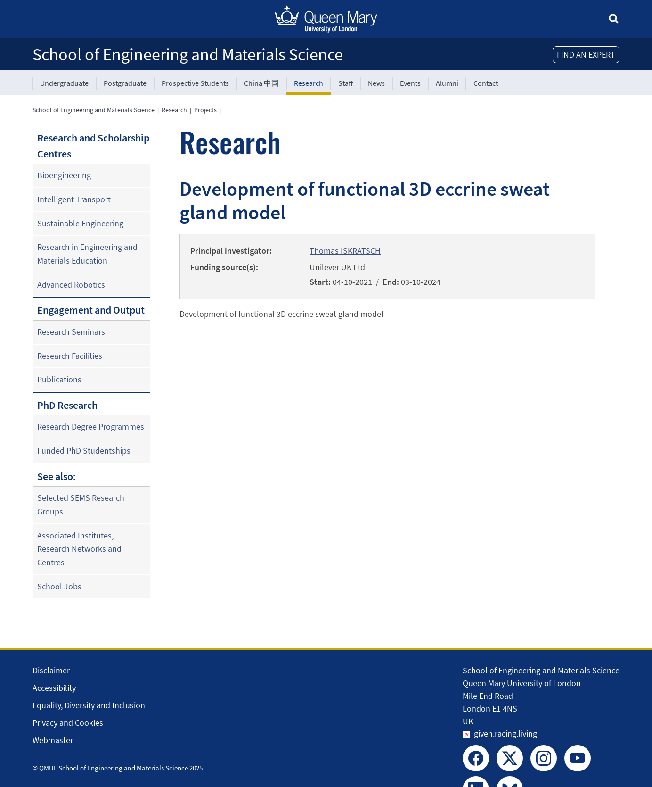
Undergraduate (64, 83)
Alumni (447, 83)
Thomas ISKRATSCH (345, 250)
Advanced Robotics (71, 284)
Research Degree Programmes (90, 426)
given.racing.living (505, 733)
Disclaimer (51, 670)
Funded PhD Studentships (83, 450)
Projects (205, 110)
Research (308, 83)
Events (410, 83)
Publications (59, 379)
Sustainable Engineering (80, 223)
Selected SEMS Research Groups (80, 504)
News (376, 83)
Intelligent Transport (74, 199)
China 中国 (261, 83)
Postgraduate (125, 83)
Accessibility (54, 687)
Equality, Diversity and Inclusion (89, 705)
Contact (485, 83)
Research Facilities (69, 355)
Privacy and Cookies (68, 722)
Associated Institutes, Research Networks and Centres (79, 549)
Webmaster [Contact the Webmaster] (53, 740)
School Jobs (59, 586)
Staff (345, 83)
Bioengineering (64, 175)
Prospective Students (195, 83)
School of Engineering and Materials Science (188, 54)
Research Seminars (71, 331)
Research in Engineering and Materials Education (87, 253)
